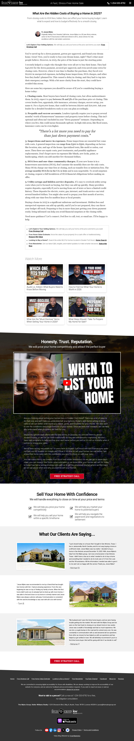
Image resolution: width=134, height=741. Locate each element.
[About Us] (112, 679)
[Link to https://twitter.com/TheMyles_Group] (63, 730)
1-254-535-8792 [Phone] (116, 3)
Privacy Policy (77, 730)
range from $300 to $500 (72, 144)
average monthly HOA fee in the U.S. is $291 (46, 171)
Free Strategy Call (36, 231)
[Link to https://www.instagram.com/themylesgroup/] (59, 730)
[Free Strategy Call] (23, 679)
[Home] (13, 3)
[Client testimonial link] (40, 556)
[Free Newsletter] (77, 679)
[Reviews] (121, 679)
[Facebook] (103, 679)
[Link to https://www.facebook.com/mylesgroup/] (51, 730)
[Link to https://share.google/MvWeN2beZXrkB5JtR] (67, 730)
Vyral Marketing (75, 736)
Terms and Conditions (91, 730)
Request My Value (36, 237)
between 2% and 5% (62, 99)
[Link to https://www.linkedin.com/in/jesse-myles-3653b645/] (55, 730)
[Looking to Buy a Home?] (61, 679)
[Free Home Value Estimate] (41, 679)
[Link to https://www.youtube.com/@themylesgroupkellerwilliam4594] (46, 730)
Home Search (101, 240)
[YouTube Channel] (91, 679)
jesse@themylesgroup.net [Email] (107, 705)
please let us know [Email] (73, 689)
